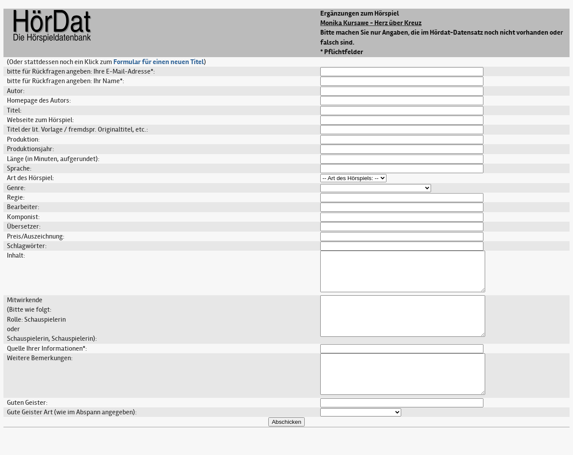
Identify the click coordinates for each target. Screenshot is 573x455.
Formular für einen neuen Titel (158, 62)
